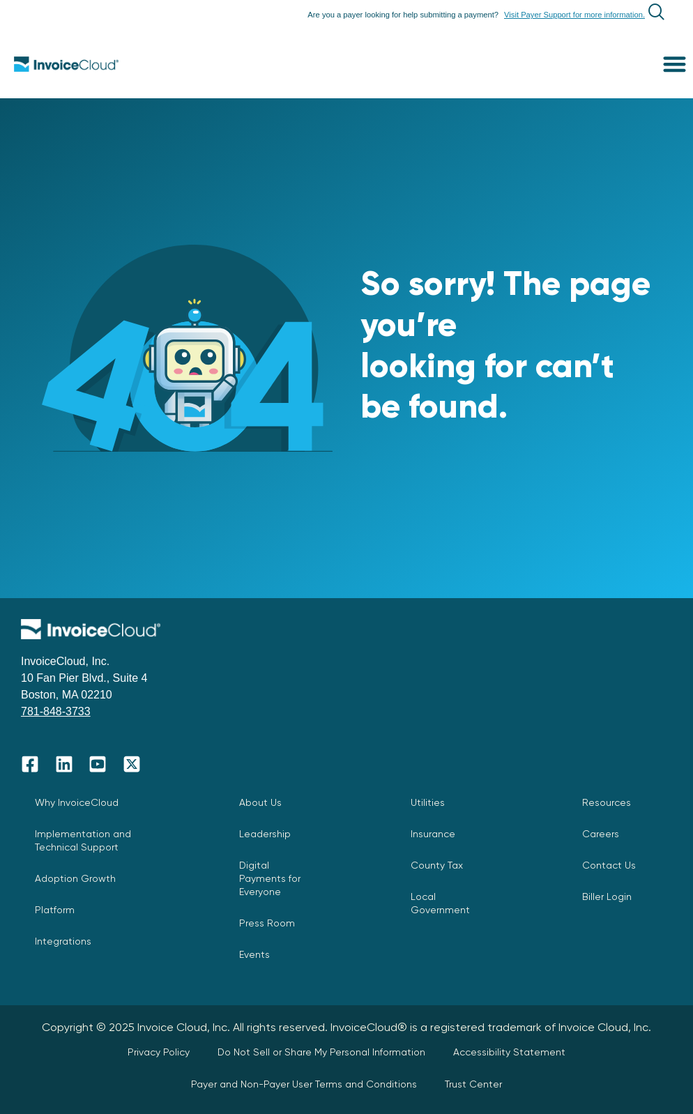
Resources (606, 802)
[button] (675, 63)
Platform (55, 909)
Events (254, 954)
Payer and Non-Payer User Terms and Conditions (304, 1084)
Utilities (428, 802)
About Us (260, 802)
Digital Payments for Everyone (269, 878)
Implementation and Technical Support (83, 840)
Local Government (440, 903)
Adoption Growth (75, 878)
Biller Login (607, 896)
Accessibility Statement (509, 1052)
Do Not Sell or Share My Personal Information (321, 1052)
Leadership (265, 833)
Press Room (267, 923)
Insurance (433, 833)
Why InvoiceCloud (77, 802)
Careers (600, 833)
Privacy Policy (159, 1052)
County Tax (437, 865)
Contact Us (609, 865)
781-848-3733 (56, 711)
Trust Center (473, 1084)
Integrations (63, 941)
